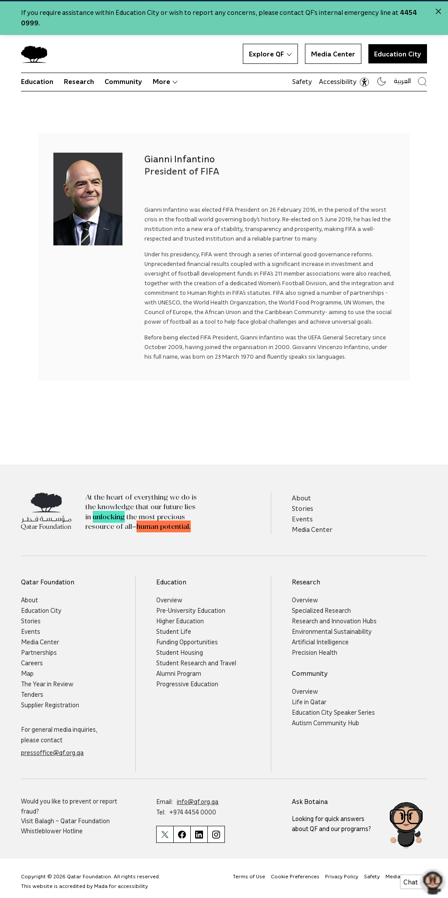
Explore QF (270, 53)
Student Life (173, 631)
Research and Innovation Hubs (334, 621)
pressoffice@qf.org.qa (52, 752)
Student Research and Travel (196, 663)
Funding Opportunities (187, 642)
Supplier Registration (50, 705)
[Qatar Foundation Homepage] (37, 54)
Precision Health (314, 652)
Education (37, 81)
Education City (397, 53)
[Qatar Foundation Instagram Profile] (216, 834)
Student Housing (179, 652)
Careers (32, 663)
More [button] (165, 81)
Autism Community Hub (325, 723)
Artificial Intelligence (320, 642)
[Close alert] (438, 11)
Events (302, 518)
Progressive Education (187, 684)
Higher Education (180, 621)
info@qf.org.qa (197, 801)
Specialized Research (321, 610)
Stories (302, 508)
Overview (169, 600)
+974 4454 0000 (192, 812)
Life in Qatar (309, 702)
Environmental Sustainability (332, 631)
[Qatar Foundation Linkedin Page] (198, 834)
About (301, 497)
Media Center (333, 53)
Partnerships (39, 652)
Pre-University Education (190, 610)
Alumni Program (178, 673)
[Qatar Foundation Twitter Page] (164, 834)
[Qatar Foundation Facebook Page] (181, 834)
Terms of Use (249, 876)
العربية (402, 80)
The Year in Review (47, 684)
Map (27, 673)
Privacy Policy (341, 876)
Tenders (32, 694)
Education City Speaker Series (333, 712)
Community (123, 81)
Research (79, 81)
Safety (302, 81)
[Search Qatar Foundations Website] (422, 81)
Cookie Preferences (295, 876)
